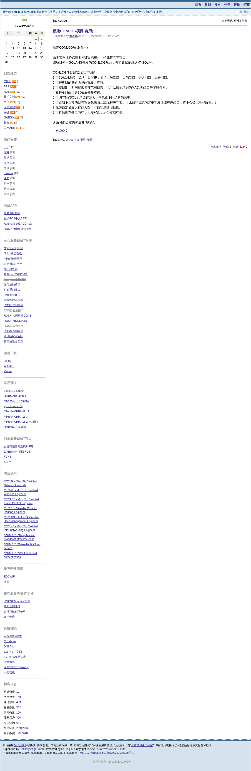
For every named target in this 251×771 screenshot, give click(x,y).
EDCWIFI (9, 576)
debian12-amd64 (14, 390)
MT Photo (10, 641)
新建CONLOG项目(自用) (73, 31)
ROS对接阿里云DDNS (17, 315)
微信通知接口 (12, 284)
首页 (198, 4)
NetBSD (9, 117)
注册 (239, 11)
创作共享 (19, 745)
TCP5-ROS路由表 (15, 656)
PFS (6, 86)
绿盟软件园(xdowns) (16, 667)
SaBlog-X (67, 749)
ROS (7, 91)
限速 (6, 168)
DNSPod (9, 646)
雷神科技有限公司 (15, 611)
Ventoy (8, 371)
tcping (7, 360)
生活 (6, 102)
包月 (6, 152)
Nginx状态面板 (13, 253)
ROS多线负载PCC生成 (18, 223)
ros (62, 139)
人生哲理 (9, 107)
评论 (237, 4)
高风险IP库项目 (13, 336)
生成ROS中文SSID (15, 218)
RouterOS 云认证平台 (17, 601)
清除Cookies (97, 752)
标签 (227, 4)
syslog (69, 139)
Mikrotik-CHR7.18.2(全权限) (21, 421)
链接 (246, 4)
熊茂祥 (73, 36)
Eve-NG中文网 (13, 651)
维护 (6, 157)
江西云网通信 (12, 606)
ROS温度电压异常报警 (18, 229)
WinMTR (9, 366)
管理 (6, 194)
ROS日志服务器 (13, 305)
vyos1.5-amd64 (13, 406)
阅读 (236, 146)
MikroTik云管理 (13, 258)
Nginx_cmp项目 (13, 248)
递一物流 (9, 616)
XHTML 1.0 (81, 752)
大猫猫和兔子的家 (142, 745)
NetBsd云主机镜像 (15, 427)
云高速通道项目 (13, 341)
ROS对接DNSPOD (15, 320)
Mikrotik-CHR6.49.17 (16, 411)
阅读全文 (61, 131)
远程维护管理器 (13, 300)
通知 (6, 178)
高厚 (6, 581)
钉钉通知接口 (12, 289)
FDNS (7, 456)
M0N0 (7, 81)
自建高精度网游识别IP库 (19, 446)
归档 (207, 4)
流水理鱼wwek (13, 636)
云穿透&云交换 (13, 263)
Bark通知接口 (12, 295)
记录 (83, 139)
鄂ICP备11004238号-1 (120, 752)
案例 (6, 162)
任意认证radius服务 (16, 274)
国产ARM (9, 127)
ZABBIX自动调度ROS (17, 451)
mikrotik (8, 173)
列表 (244, 20)
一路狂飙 (9, 672)
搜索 (217, 4)
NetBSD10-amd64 (15, 395)
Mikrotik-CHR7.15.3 (16, 416)
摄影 (6, 122)
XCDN (8, 462)
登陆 (246, 11)
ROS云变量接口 (13, 310)
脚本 (6, 183)
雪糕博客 (9, 662)
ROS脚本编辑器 (13, 331)
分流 (6, 188)
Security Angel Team (32, 749)
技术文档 (215, 146)
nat (77, 139)
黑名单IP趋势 (12, 213)
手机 (6, 112)
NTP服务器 (11, 269)
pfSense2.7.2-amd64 (16, 401)
